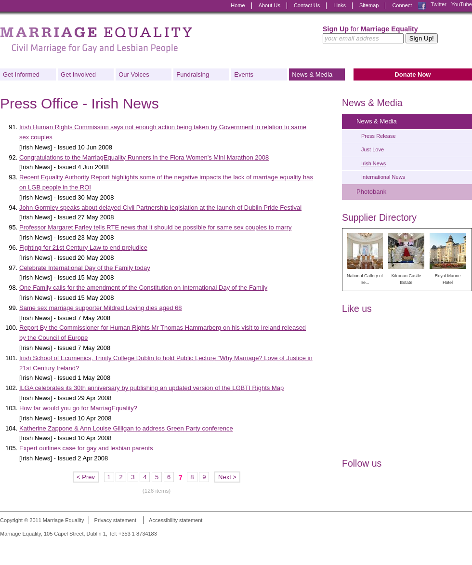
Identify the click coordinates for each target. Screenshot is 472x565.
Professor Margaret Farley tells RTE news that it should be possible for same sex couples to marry (155, 227)
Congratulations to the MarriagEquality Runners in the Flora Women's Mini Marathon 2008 (144, 157)
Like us (357, 308)
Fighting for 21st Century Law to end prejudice (83, 247)
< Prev (86, 477)
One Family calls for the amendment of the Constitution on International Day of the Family (143, 287)
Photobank (371, 191)
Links (339, 5)
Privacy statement (115, 520)
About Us (269, 5)
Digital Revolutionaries (450, 547)
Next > (227, 477)
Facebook (422, 6)
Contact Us (307, 5)
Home (238, 5)
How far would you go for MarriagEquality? (78, 408)
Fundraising (192, 74)
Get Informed (21, 74)
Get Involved (78, 74)
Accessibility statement (175, 520)
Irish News (373, 163)
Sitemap (369, 5)
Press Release (378, 136)
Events (243, 74)
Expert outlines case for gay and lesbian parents (86, 448)
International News (383, 177)
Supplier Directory (379, 217)
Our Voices (133, 74)
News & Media (312, 74)
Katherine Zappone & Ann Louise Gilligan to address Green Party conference (126, 428)
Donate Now (412, 74)
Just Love (372, 149)
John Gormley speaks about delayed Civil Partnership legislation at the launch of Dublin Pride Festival (160, 207)
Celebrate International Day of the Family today (84, 267)
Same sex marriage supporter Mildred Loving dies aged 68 (100, 307)
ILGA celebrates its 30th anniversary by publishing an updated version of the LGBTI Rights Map (151, 387)
